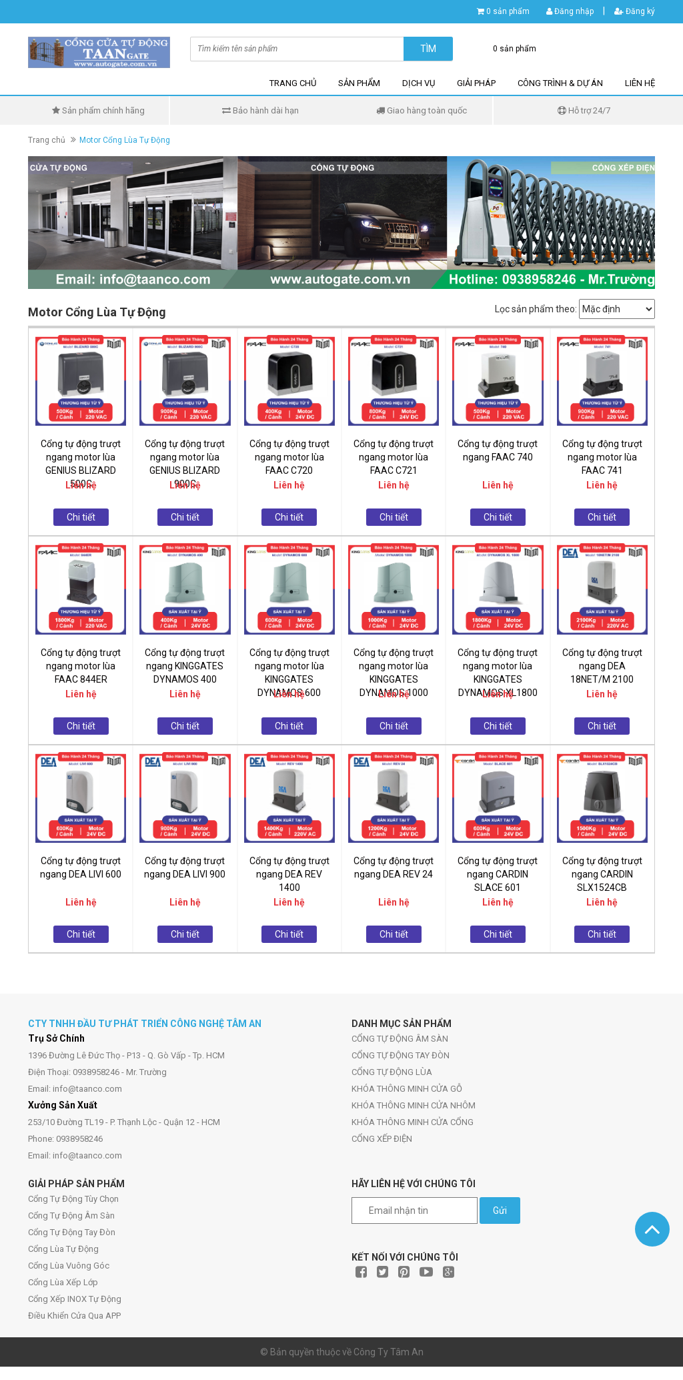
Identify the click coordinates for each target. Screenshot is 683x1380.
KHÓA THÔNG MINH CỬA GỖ (407, 1089)
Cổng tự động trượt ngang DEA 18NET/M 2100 (602, 666)
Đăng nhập (570, 11)
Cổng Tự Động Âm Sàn (71, 1216)
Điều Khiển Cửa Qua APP (74, 1316)
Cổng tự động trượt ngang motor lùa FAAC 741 (602, 457)
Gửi (500, 1210)
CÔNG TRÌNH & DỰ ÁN (560, 83)
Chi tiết (81, 517)
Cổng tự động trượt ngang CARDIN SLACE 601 (498, 874)
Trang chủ (46, 140)
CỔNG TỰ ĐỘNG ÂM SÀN (400, 1039)
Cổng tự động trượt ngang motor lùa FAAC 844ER (81, 666)
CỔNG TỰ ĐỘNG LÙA (392, 1072)
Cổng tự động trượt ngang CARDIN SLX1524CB (602, 874)
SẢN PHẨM (359, 83)
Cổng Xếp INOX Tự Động (74, 1299)
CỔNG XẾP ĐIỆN (382, 1139)
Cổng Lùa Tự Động (63, 1249)
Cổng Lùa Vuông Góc (68, 1266)
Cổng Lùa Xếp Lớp (63, 1282)
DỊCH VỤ (418, 83)
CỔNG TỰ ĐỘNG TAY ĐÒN (401, 1055)
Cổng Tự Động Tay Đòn (71, 1232)
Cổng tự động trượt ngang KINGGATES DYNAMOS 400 (185, 666)
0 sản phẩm (508, 11)
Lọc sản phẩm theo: (536, 309)
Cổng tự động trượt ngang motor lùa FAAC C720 (289, 457)
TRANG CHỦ (292, 83)
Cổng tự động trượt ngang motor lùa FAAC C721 (394, 457)
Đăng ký (634, 11)
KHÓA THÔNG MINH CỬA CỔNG (413, 1122)
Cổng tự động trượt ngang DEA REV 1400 (289, 874)
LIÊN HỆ (640, 83)
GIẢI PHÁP (476, 83)
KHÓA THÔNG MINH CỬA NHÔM (414, 1105)
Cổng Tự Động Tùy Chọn (73, 1199)
